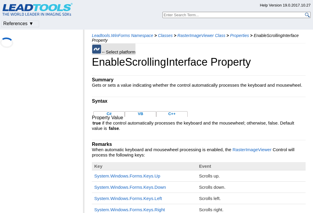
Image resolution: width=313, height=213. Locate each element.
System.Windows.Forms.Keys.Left (128, 198)
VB (140, 114)
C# (109, 114)
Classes (165, 35)
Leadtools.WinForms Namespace (122, 35)
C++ (172, 114)
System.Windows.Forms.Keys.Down (130, 187)
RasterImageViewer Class (202, 35)
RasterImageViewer (251, 149)
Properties (239, 35)
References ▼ (18, 23)
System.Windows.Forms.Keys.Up (127, 175)
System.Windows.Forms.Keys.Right (129, 209)
